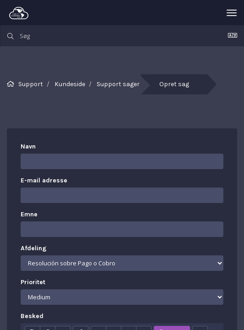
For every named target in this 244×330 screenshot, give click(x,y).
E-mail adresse (44, 180)
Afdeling (34, 248)
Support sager (118, 84)
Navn (28, 146)
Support (30, 84)
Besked (32, 316)
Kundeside (69, 84)
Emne (29, 214)
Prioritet (33, 282)
